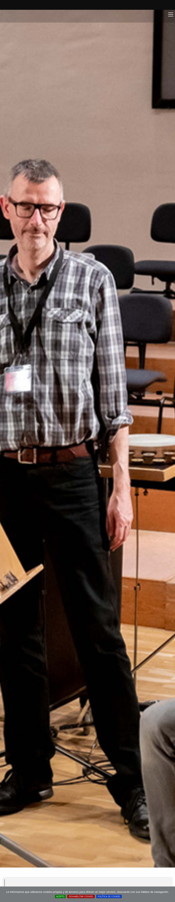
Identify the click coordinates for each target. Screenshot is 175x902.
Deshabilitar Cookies (81, 896)
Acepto (60, 896)
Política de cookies (109, 896)
